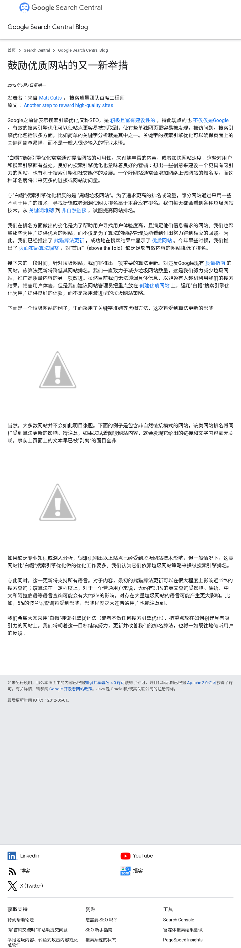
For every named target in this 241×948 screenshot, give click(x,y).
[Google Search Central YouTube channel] (176, 856)
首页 (12, 50)
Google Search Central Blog (48, 27)
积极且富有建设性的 (133, 120)
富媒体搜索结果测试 (183, 929)
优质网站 (162, 241)
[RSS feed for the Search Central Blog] (64, 871)
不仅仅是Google (211, 120)
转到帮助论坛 (21, 919)
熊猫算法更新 (69, 241)
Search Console (178, 919)
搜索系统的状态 (100, 939)
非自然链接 (75, 211)
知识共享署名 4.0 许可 (105, 682)
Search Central (66, 7)
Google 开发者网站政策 (70, 689)
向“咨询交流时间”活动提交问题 (38, 929)
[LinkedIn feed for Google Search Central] (64, 856)
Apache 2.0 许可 (202, 682)
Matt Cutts (51, 98)
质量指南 (216, 263)
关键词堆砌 (42, 211)
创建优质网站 (155, 286)
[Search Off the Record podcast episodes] (176, 871)
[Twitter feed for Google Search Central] (64, 886)
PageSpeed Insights (183, 939)
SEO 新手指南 (98, 929)
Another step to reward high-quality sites (68, 105)
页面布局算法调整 (39, 248)
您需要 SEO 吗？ (101, 919)
